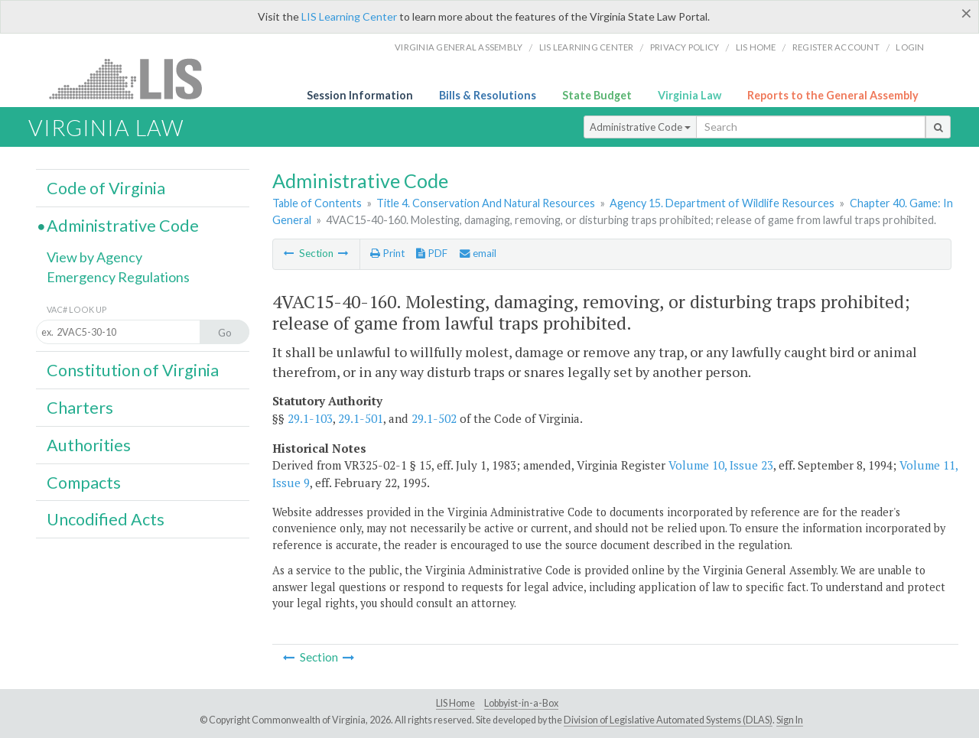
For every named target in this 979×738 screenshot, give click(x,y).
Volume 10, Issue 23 (720, 465)
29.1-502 (434, 418)
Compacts (84, 483)
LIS (134, 78)
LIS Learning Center (349, 16)
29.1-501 (360, 418)
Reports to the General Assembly (833, 95)
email (478, 253)
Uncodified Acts (105, 519)
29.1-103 (310, 418)
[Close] (966, 13)
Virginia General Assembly (458, 47)
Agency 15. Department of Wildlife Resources (722, 203)
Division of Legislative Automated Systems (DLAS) (668, 720)
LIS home (756, 47)
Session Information (360, 95)
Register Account (836, 47)
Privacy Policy (685, 47)
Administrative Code (640, 127)
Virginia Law (689, 95)
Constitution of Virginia (133, 370)
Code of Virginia (106, 188)
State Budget (597, 95)
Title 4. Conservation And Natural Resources (485, 203)
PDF (431, 253)
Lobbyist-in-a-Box (521, 703)
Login (910, 47)
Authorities (89, 445)
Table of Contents (317, 203)
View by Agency (94, 257)
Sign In (789, 720)
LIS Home (455, 703)
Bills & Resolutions (487, 95)
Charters (80, 408)
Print (387, 253)
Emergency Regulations (118, 276)
